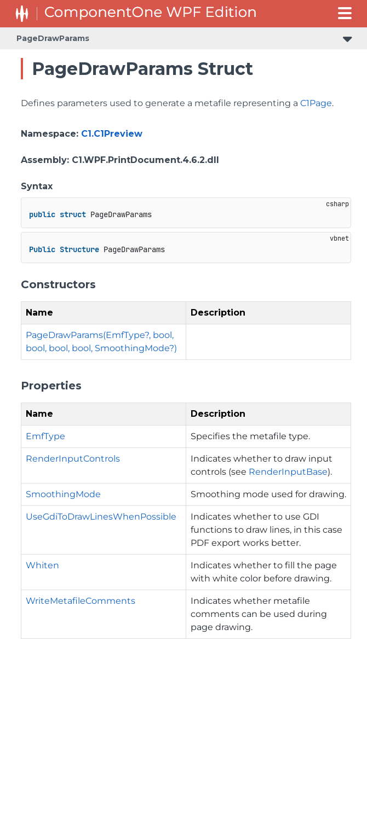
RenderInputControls (73, 458)
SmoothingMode (63, 494)
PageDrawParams (52, 38)
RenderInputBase (288, 472)
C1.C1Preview (111, 134)
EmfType (45, 436)
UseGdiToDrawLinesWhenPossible (101, 516)
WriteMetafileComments (80, 601)
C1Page (316, 103)
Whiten (42, 565)
